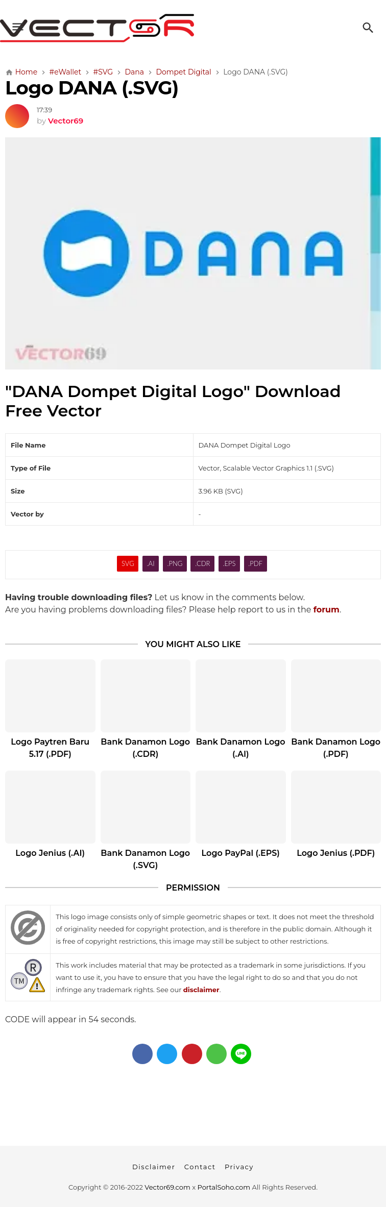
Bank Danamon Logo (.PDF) (335, 748)
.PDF (255, 563)
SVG (128, 563)
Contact (200, 1167)
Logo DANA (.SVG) (92, 87)
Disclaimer (153, 1167)
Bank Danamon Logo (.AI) (240, 748)
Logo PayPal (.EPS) (241, 853)
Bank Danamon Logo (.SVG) (145, 859)
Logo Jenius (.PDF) (336, 853)
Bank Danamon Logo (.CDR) (145, 748)
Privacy (239, 1167)
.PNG (174, 563)
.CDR (202, 563)
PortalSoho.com (224, 1187)
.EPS (229, 563)
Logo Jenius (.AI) (50, 853)
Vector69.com (167, 1187)
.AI (151, 563)
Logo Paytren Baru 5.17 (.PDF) (50, 748)
